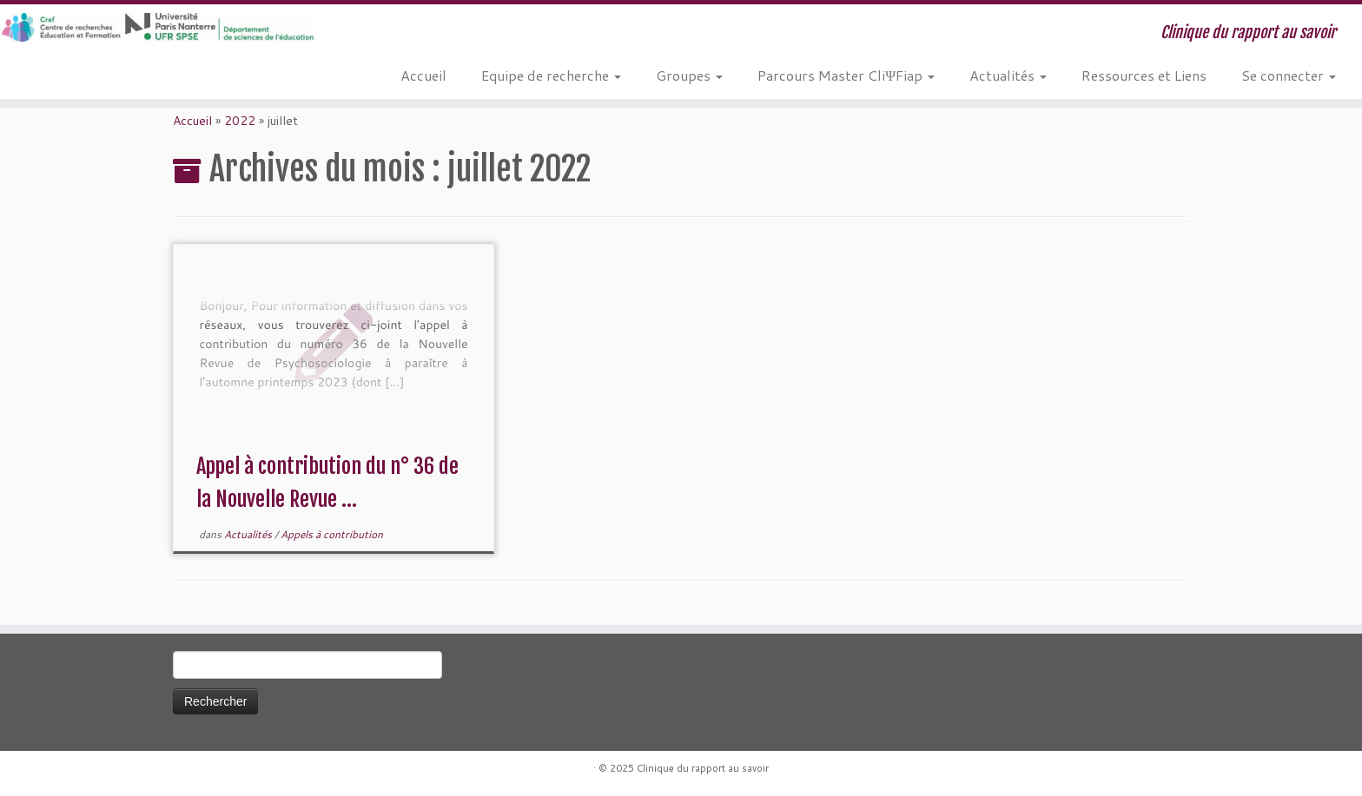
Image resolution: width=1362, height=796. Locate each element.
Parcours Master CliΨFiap (846, 75)
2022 (239, 120)
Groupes (689, 75)
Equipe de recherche (551, 75)
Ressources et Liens (1144, 75)
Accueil (423, 75)
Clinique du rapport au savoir (703, 768)
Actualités (1008, 75)
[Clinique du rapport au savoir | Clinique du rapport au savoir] (157, 27)
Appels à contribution (332, 534)
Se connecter (1288, 75)
